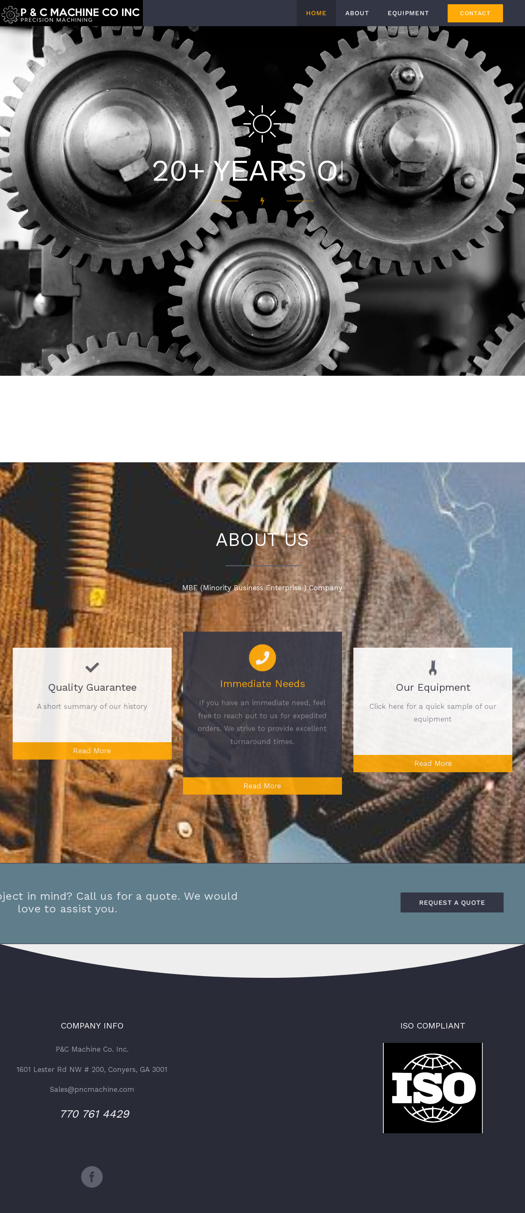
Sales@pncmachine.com (91, 1089)
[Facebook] (92, 1177)
